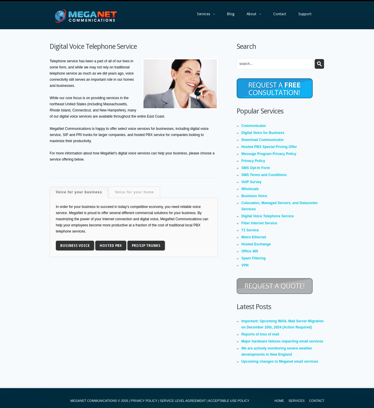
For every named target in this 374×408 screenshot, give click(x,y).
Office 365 (249, 251)
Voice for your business (79, 192)
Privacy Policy (253, 161)
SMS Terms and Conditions (264, 175)
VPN (245, 265)
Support (304, 14)
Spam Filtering (253, 258)
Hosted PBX (111, 246)
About (251, 15)
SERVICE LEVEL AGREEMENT (183, 400)
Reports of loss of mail (260, 334)
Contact (279, 14)
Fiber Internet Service (259, 223)
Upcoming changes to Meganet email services (279, 361)
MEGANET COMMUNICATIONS (93, 400)
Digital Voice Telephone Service (267, 216)
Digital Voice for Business (262, 133)
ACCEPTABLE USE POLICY (228, 400)
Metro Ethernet (253, 237)
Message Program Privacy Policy (268, 154)
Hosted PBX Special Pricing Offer (269, 147)
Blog (230, 14)
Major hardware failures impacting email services (282, 341)
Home (279, 400)
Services (203, 15)
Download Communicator (262, 140)
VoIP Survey (251, 182)
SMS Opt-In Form (255, 168)
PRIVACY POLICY (144, 400)
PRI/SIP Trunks (146, 246)
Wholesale (250, 189)
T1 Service (250, 230)
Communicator (253, 126)
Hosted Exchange (256, 244)
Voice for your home (134, 192)
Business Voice (75, 246)
